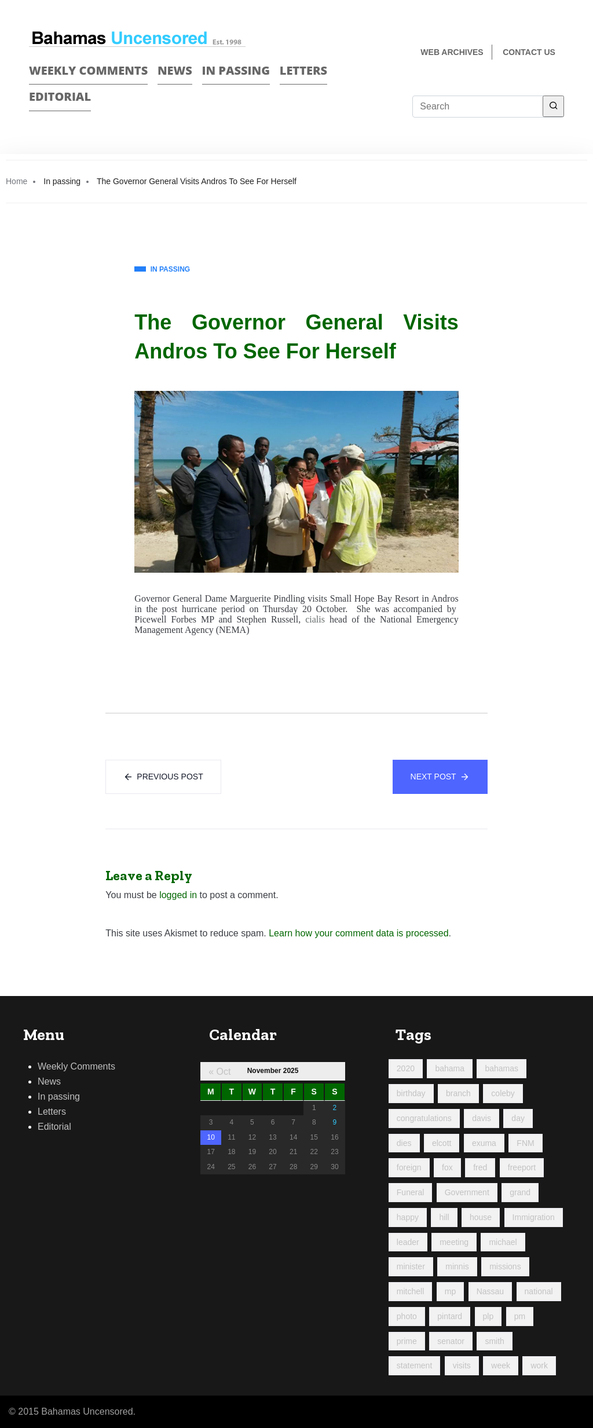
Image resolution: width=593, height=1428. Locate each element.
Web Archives (451, 52)
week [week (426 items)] (500, 1365)
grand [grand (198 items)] (520, 1192)
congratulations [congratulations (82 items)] (424, 1118)
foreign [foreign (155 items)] (409, 1167)
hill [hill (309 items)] (444, 1217)
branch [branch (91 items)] (458, 1093)
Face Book (539, 91)
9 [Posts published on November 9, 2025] (335, 1122)
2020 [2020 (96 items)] (406, 1068)
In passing (236, 70)
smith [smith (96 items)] (494, 1341)
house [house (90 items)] (481, 1217)
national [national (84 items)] (539, 1291)
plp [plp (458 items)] (488, 1316)
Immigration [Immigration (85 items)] (534, 1217)
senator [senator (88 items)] (450, 1341)
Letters (303, 70)
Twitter (559, 91)
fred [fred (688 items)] (480, 1167)
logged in (178, 895)
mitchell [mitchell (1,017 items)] (410, 1291)
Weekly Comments (88, 70)
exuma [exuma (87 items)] (484, 1143)
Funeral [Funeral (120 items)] (410, 1192)
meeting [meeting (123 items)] (454, 1242)
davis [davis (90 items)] (481, 1118)
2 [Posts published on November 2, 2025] (335, 1108)
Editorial (60, 96)
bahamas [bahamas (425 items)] (501, 1068)
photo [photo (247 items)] (407, 1316)
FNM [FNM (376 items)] (525, 1143)
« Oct (219, 1072)
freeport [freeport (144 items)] (522, 1167)
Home (16, 181)
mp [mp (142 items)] (450, 1291)
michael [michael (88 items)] (503, 1242)
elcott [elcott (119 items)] (441, 1143)
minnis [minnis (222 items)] (456, 1266)
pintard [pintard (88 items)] (449, 1316)
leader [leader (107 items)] (408, 1242)
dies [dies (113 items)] (404, 1143)
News (175, 70)
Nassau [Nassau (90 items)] (490, 1291)
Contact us (529, 52)
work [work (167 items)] (539, 1365)
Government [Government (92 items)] (467, 1192)
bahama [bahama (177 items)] (449, 1068)
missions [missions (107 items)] (505, 1266)
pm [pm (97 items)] (519, 1316)
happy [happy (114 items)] (408, 1217)
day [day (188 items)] (518, 1118)
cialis (315, 619)
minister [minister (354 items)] (411, 1266)
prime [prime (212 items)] (407, 1341)
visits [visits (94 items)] (462, 1365)
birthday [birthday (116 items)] (411, 1093)
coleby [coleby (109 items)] (502, 1093)
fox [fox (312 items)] (447, 1167)
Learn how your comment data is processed (358, 933)
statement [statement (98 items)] (414, 1365)
